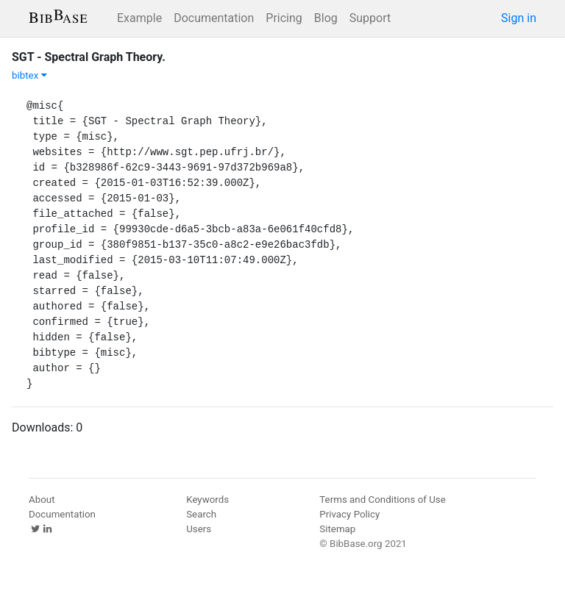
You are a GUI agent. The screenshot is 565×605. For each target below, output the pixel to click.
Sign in (518, 18)
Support (370, 18)
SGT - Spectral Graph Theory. (89, 57)
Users (198, 528)
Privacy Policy (349, 514)
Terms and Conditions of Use (382, 499)
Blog (326, 18)
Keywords (207, 499)
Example (139, 18)
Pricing (284, 18)
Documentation (214, 18)
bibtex (29, 75)
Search (201, 514)
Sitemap (337, 528)
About (42, 499)
